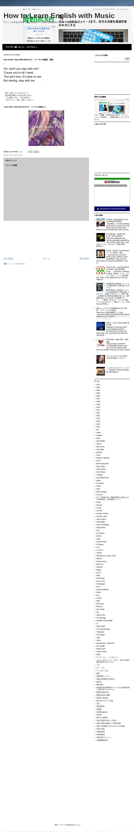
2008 (98, 401)
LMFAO (99, 553)
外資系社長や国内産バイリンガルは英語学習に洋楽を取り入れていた (117, 286)
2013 (98, 416)
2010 (98, 407)
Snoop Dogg (101, 618)
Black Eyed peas (102, 464)
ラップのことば (102, 670)
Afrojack (99, 435)
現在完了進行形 (102, 698)
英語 (98, 673)
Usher (98, 640)
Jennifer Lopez (101, 516)
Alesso (98, 444)
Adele (98, 432)
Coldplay (99, 475)
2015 (98, 421)
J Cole (98, 508)
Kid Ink (99, 536)
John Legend (101, 519)
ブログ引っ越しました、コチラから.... (21, 47)
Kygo (98, 539)
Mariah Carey (101, 561)
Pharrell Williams (102, 590)
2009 (98, 404)
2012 (98, 413)
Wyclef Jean (100, 649)
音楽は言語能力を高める (105, 679)
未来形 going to (102, 712)
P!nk (98, 587)
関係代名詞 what (102, 692)
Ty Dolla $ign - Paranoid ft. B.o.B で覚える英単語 (116, 235)
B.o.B (98, 461)
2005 (98, 393)
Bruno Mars (100, 466)
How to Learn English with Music (59, 16)
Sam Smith (18, 155)
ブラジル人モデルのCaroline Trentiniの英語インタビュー (116, 357)
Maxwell (99, 567)
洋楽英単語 (100, 734)
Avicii (98, 455)
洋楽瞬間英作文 (102, 740)
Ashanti (99, 452)
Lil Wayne (100, 544)
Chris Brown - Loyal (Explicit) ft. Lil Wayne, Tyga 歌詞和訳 (117, 268)
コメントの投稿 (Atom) (16, 264)
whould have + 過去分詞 (105, 643)
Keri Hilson (100, 533)
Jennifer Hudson (102, 513)
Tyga (98, 637)
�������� (124, 205)
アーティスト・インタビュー (107, 657)
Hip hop (99, 505)
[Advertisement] (46, 239)
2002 (98, 384)
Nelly (98, 575)
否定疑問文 (100, 706)
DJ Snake (100, 483)
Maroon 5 (99, 564)
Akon (98, 438)
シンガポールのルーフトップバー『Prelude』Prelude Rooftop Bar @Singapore (117, 370)
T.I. (97, 623)
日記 (98, 703)
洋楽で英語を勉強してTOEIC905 (108, 723)
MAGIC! (99, 559)
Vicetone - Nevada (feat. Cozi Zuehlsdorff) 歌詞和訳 (117, 220)
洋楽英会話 (100, 732)
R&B (98, 601)
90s (97, 430)
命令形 (98, 715)
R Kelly (99, 598)
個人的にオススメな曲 (104, 701)
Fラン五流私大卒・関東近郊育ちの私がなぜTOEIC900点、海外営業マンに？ (112, 498)
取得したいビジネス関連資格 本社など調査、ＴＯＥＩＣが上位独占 (111, 309)
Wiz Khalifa (100, 646)
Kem (98, 530)
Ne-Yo (98, 573)
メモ (98, 665)
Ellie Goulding (101, 492)
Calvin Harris (101, 469)
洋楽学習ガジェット (103, 737)
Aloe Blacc (100, 449)
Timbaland (100, 632)
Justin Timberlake (102, 525)
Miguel (98, 570)
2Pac (98, 427)
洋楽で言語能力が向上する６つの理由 (110, 726)
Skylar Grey (100, 615)
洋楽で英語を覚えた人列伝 (106, 720)
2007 (98, 399)
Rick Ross (100, 604)
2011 (98, 410)
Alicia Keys (100, 447)
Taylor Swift (100, 626)
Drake (98, 486)
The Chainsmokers (103, 629)
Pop (97, 595)
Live (97, 547)
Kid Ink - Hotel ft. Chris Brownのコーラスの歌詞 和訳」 (118, 252)
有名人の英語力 (102, 718)
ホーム (46, 258)
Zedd (98, 654)
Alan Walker (100, 441)
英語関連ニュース (103, 676)
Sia (97, 612)
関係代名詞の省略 (103, 695)
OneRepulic (100, 584)
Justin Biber (100, 522)
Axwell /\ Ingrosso (102, 458)
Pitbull (98, 592)
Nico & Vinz (100, 581)
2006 (98, 396)
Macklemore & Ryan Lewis (106, 556)
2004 (98, 390)
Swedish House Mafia (104, 620)
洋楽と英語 (100, 729)
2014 (11, 155)
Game (98, 502)
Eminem (99, 495)
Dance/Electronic (102, 478)
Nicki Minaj (100, 578)
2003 (98, 387)
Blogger (77, 825)
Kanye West (100, 527)
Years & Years (101, 652)
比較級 (98, 709)
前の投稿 (84, 258)
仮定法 (98, 682)
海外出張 (99, 685)
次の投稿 (8, 258)
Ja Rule (99, 511)
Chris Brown (100, 472)
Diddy (98, 480)
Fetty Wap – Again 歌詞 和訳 (117, 339)
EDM (98, 489)
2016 (98, 424)
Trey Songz (100, 635)
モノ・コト (100, 668)
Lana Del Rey (101, 542)
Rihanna (99, 606)
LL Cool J (99, 550)
